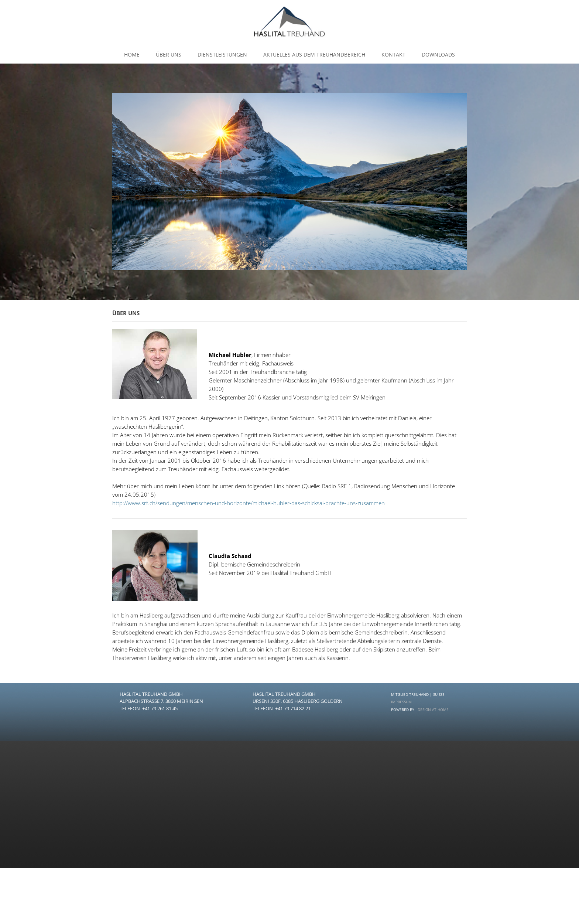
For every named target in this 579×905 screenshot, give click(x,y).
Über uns (168, 54)
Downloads (438, 54)
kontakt (393, 54)
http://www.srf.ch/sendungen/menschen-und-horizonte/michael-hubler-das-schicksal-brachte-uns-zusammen (248, 503)
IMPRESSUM (401, 701)
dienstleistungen (222, 54)
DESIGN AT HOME (433, 709)
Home (132, 54)
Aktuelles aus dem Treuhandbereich (314, 54)
